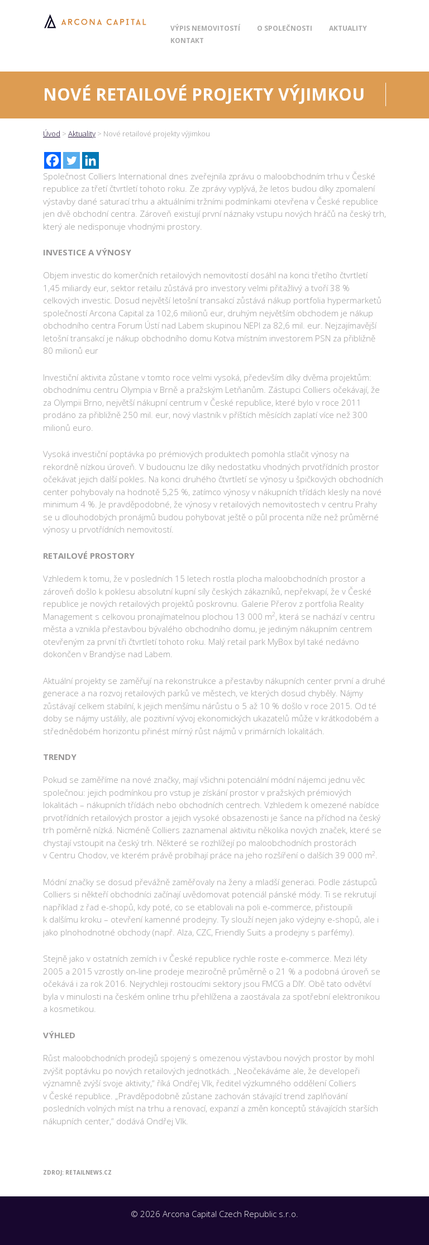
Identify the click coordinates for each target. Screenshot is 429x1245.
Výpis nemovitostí (205, 28)
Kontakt (187, 40)
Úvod (51, 134)
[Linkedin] (90, 160)
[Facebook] (52, 160)
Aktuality (348, 28)
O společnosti (284, 28)
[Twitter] (71, 160)
